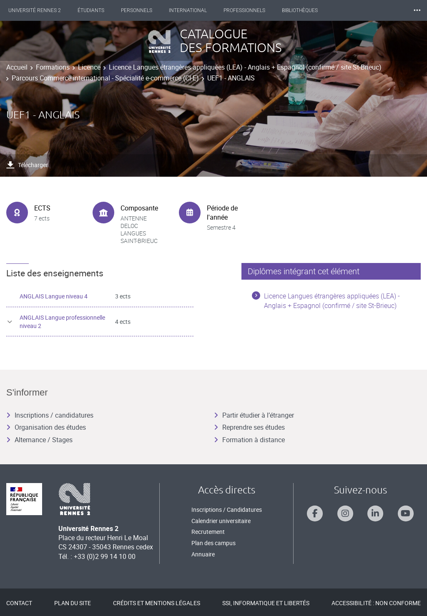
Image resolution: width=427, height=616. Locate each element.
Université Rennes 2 (42, 10)
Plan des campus (213, 543)
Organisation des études (46, 427)
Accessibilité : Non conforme (376, 603)
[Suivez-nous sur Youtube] (406, 513)
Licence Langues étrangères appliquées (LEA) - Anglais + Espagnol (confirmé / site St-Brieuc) (245, 67)
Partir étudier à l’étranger (254, 415)
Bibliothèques (307, 10)
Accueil (17, 67)
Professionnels (252, 10)
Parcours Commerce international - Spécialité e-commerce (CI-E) (105, 78)
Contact (19, 603)
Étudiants (98, 10)
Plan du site (72, 603)
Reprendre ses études (249, 427)
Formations (53, 67)
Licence (89, 67)
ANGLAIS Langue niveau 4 (54, 296)
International (195, 10)
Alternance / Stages (39, 439)
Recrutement (208, 532)
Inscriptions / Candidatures (226, 509)
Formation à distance (249, 439)
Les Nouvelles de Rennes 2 (376, 10)
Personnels (144, 10)
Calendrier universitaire (221, 521)
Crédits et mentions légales (156, 603)
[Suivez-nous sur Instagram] (345, 513)
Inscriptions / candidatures (49, 415)
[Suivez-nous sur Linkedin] (375, 513)
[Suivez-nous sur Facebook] (315, 513)
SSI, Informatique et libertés (265, 603)
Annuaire (203, 554)
